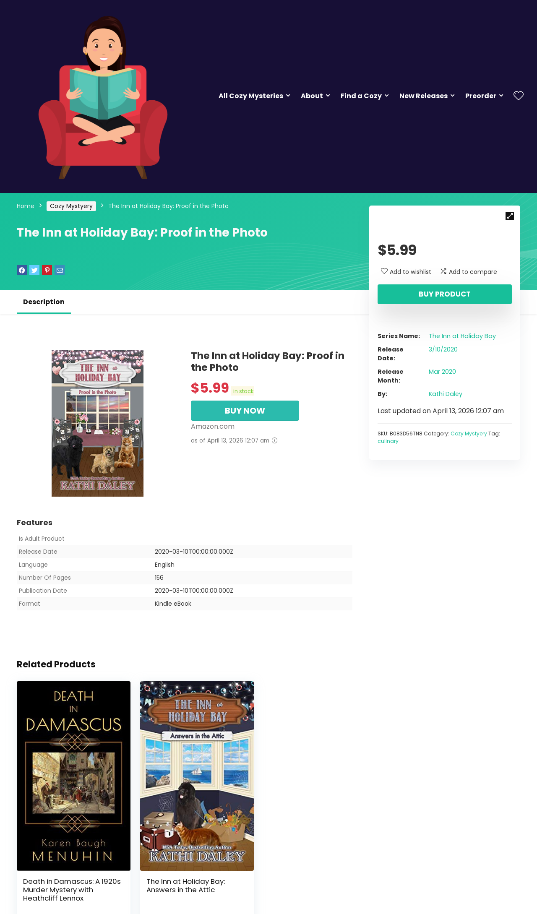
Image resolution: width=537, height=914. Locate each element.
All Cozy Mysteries (251, 96)
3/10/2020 (443, 349)
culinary (388, 441)
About (312, 96)
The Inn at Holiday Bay (462, 336)
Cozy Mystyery (71, 206)
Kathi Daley (445, 394)
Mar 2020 (442, 371)
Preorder (480, 96)
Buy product (445, 294)
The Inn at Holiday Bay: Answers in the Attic (177, 870)
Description (44, 302)
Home (25, 206)
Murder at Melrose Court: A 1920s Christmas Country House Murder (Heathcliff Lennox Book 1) (298, 878)
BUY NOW (245, 411)
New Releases (423, 96)
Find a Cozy (361, 96)
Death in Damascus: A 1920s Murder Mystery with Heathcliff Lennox (68, 874)
